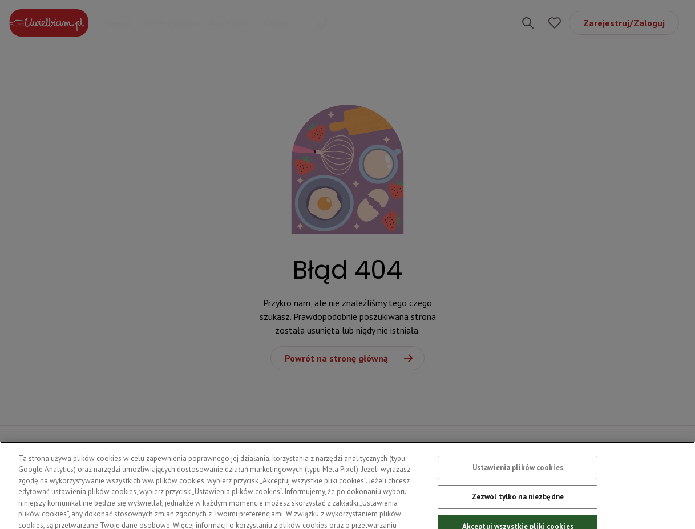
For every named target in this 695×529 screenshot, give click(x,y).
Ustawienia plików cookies (517, 473)
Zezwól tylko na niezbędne (518, 502)
